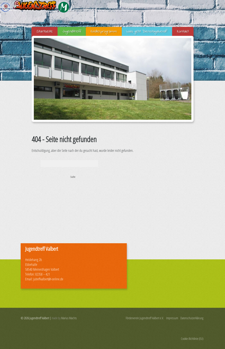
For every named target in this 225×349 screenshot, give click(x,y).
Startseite (44, 31)
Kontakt (183, 31)
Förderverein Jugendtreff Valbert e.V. (145, 318)
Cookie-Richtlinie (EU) (192, 338)
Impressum (172, 318)
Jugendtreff (71, 31)
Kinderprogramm (104, 31)
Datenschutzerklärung (191, 318)
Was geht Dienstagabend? (146, 31)
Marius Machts (69, 318)
